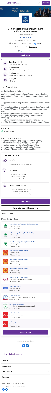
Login (39, 3)
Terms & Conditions (19, 386)
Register (46, 2)
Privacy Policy (6, 386)
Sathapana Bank (25, 37)
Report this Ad (7, 213)
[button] (3, 2)
